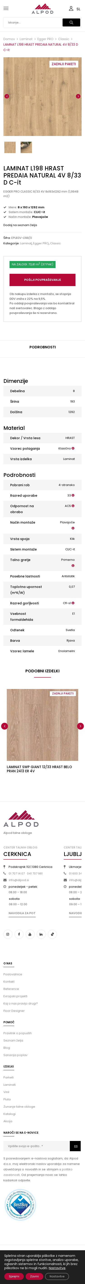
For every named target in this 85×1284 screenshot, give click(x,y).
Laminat (26, 39)
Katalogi (9, 1114)
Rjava (71, 640)
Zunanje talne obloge (19, 1106)
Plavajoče (67, 522)
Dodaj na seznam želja (20, 225)
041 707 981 (35, 873)
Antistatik (68, 576)
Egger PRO (45, 39)
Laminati (9, 1085)
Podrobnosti (42, 347)
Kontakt (9, 981)
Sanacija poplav (15, 1055)
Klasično (64, 448)
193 (72, 401)
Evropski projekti (15, 996)
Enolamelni (66, 651)
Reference (11, 989)
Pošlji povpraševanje (42, 280)
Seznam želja (13, 1040)
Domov (9, 39)
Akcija (7, 1121)
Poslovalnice (12, 974)
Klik (72, 539)
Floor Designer (14, 1011)
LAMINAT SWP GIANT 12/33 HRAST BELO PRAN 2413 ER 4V (39, 769)
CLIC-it (70, 549)
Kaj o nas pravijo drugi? (20, 1003)
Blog (6, 1048)
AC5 (68, 506)
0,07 (72, 587)
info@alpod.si (19, 880)
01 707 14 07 (17, 873)
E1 (73, 613)
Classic (63, 39)
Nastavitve (57, 1268)
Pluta (7, 1099)
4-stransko (66, 485)
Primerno (68, 560)
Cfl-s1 (67, 603)
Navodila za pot (22, 913)
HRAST (70, 438)
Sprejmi (14, 1276)
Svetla (70, 630)
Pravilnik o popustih (17, 1033)
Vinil (6, 1092)
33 (69, 495)
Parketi (8, 1077)
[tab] (42, 349)
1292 (71, 412)
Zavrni (34, 1276)
